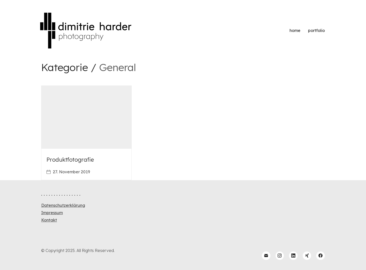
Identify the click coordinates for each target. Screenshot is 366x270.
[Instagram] (280, 255)
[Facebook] (320, 255)
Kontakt (49, 220)
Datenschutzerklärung (63, 205)
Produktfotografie (70, 159)
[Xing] (307, 255)
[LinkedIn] (293, 255)
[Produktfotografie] (86, 117)
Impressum (52, 212)
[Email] (266, 255)
